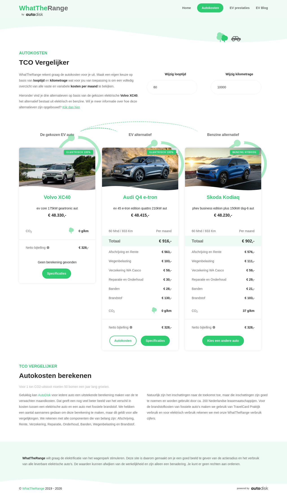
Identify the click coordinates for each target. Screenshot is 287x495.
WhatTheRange (33, 488)
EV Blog (262, 8)
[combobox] (172, 87)
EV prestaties (240, 8)
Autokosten (210, 8)
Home (186, 8)
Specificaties (56, 273)
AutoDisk (44, 395)
